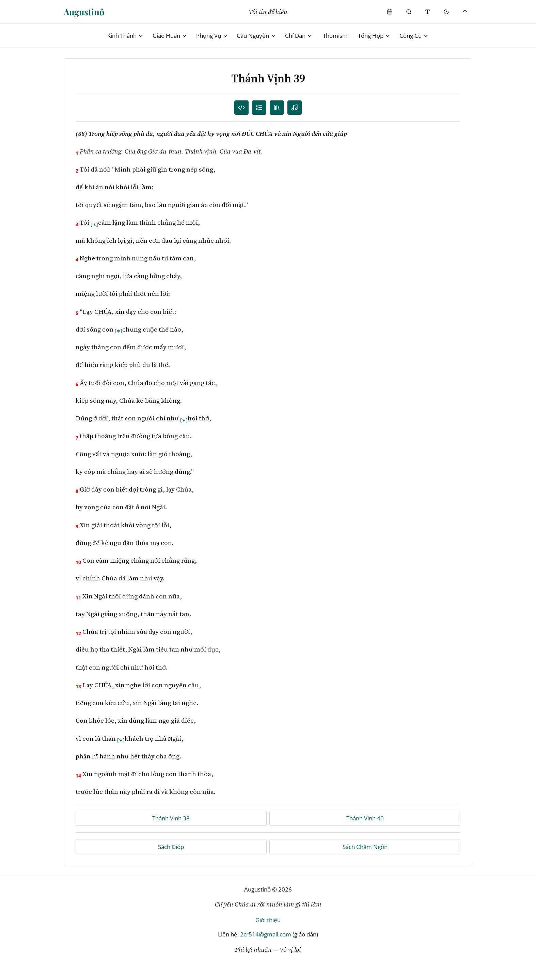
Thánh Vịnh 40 (365, 818)
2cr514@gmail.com (265, 934)
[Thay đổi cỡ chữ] (427, 11)
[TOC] (277, 107)
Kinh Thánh (125, 35)
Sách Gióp (171, 847)
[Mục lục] (259, 107)
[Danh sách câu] (241, 107)
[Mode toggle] (446, 11)
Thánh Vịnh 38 (171, 818)
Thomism (335, 35)
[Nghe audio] (294, 107)
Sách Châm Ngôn (365, 847)
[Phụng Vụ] (390, 11)
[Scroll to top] (465, 11)
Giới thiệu (268, 920)
